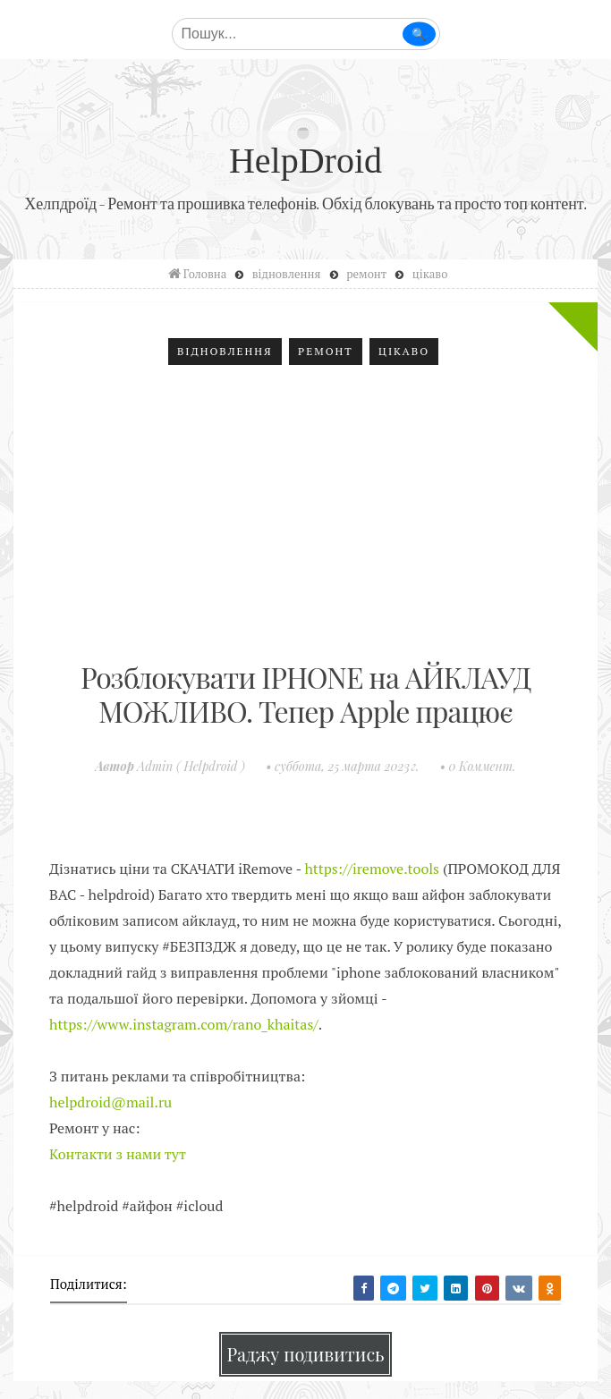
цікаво (403, 351)
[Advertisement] (305, 517)
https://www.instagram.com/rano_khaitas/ (183, 1024)
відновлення (225, 351)
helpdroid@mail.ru (110, 1102)
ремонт (325, 351)
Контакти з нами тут (117, 1154)
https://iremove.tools (371, 868)
